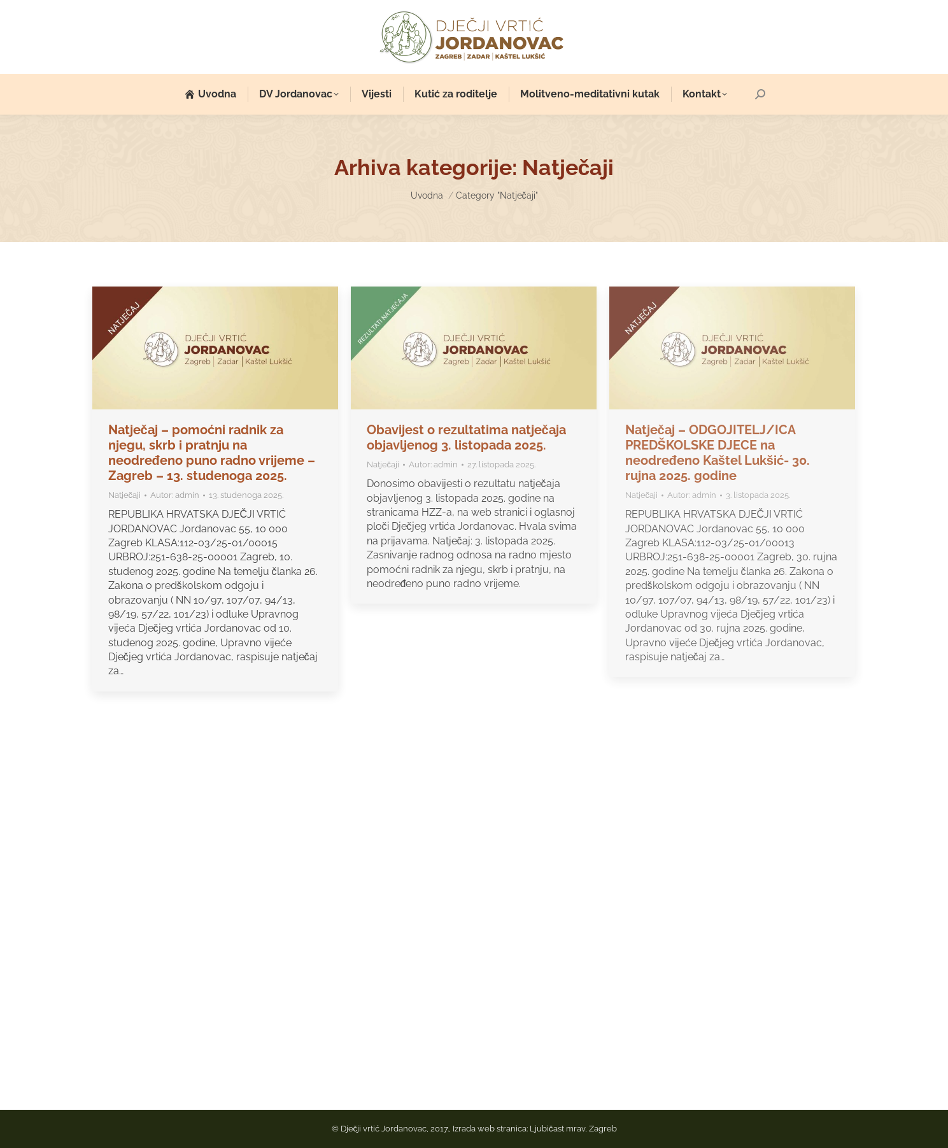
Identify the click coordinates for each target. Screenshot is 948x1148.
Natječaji (124, 495)
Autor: (174, 495)
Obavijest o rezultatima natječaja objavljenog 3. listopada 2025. (466, 437)
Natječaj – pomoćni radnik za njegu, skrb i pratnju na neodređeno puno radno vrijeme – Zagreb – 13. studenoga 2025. (211, 452)
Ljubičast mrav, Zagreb (573, 1128)
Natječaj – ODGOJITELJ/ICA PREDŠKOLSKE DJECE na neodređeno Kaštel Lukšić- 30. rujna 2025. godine (717, 452)
